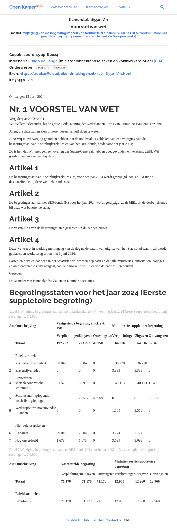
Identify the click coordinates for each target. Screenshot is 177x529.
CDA (158, 61)
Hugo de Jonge (44, 61)
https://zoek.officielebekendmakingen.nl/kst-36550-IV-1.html (75, 74)
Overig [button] (123, 7)
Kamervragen (97, 7)
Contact (112, 520)
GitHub (83, 520)
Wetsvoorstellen (64, 7)
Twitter (98, 520)
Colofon (70, 520)
